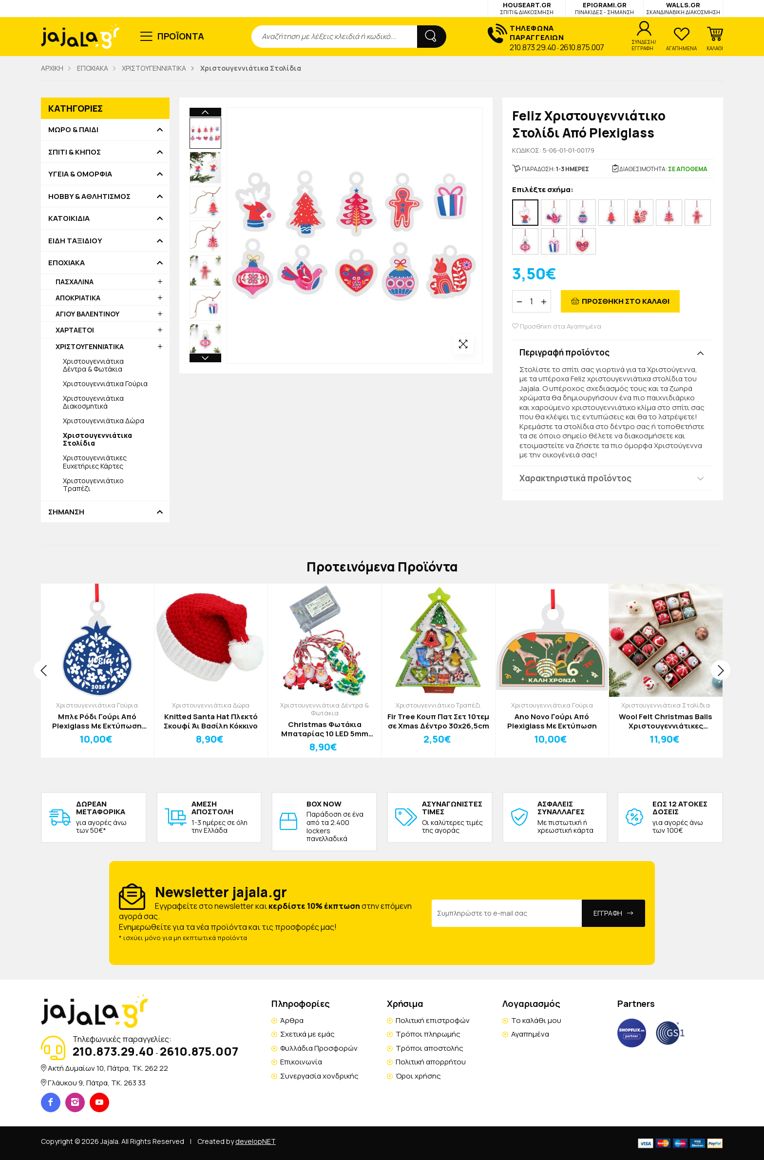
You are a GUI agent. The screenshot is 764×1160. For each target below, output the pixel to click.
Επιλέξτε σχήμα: (542, 190)
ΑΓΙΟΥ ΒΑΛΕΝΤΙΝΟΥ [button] (87, 313)
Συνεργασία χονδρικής (319, 1076)
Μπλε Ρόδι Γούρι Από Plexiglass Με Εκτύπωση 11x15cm (97, 721)
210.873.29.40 (533, 47)
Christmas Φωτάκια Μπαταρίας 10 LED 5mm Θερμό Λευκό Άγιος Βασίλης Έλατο (324, 729)
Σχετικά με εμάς (307, 1034)
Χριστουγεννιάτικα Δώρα (103, 420)
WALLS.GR (683, 8)
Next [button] (205, 358)
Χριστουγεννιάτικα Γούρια (105, 383)
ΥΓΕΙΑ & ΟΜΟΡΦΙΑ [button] (80, 174)
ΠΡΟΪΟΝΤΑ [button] (181, 36)
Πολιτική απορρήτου (431, 1062)
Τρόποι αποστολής (429, 1048)
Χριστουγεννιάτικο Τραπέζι (93, 484)
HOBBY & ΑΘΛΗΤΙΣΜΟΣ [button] (89, 196)
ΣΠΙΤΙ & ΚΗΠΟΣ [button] (74, 152)
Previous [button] (205, 112)
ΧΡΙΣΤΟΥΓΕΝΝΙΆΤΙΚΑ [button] (90, 346)
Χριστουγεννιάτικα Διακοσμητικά (93, 402)
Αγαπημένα (530, 1034)
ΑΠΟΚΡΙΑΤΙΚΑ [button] (78, 297)
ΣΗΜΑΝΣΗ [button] (66, 512)
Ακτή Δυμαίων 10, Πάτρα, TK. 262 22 (108, 1068)
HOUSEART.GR (527, 8)
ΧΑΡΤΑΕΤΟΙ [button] (75, 329)
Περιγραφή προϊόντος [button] (564, 352)
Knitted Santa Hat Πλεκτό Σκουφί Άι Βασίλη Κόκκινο (211, 721)
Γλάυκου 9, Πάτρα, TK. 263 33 (97, 1083)
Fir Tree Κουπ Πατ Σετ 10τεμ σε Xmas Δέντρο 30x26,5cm (438, 721)
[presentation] (43, 670)
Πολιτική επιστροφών (433, 1020)
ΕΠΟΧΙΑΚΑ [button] (66, 263)
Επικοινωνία (301, 1062)
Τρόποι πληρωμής (428, 1034)
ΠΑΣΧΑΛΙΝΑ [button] (75, 281)
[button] (715, 39)
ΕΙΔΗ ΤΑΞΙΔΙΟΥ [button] (75, 241)
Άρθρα (292, 1020)
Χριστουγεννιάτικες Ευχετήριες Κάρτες (95, 461)
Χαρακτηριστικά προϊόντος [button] (575, 478)
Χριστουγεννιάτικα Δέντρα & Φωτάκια (93, 365)
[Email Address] (507, 913)
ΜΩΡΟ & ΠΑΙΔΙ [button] (73, 130)
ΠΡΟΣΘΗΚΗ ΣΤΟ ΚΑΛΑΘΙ (625, 301)
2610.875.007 (582, 47)
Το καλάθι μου (536, 1020)
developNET (255, 1141)
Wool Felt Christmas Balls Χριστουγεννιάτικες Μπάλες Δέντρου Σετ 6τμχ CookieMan (665, 721)
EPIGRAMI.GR (604, 8)
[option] (205, 133)
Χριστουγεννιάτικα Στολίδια (665, 705)
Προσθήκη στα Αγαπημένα (556, 326)
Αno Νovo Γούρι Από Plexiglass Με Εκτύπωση (552, 721)
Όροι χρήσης (418, 1076)
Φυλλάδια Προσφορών (319, 1048)
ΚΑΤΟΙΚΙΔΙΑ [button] (69, 218)
